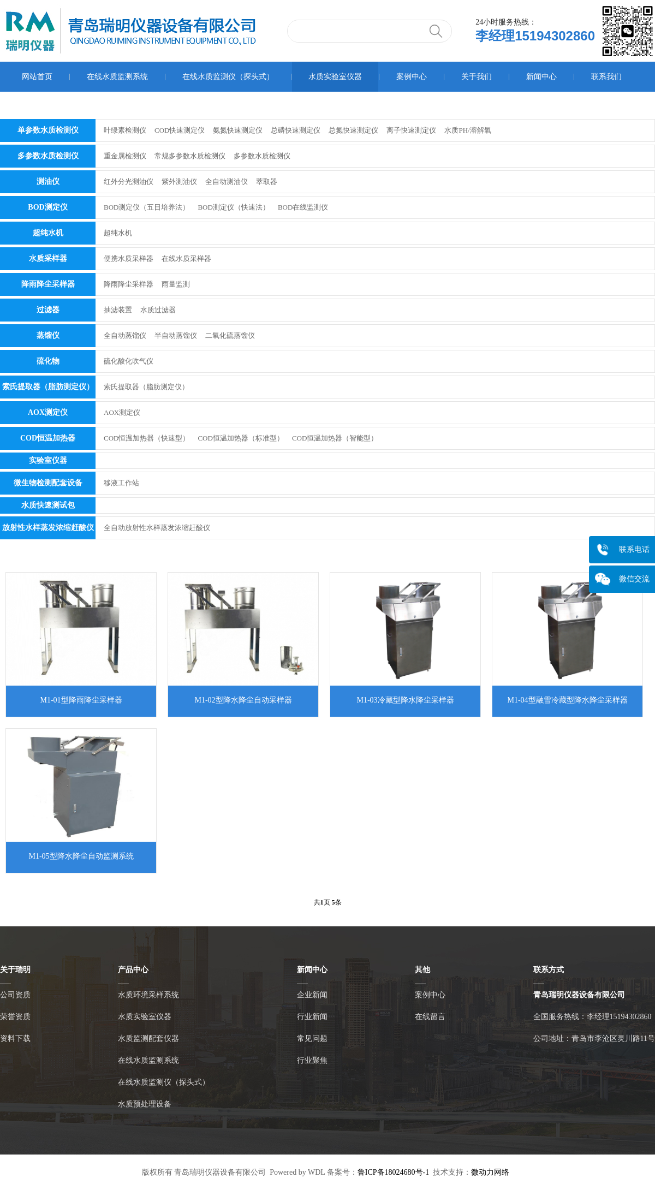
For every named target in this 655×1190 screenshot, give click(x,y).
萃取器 (266, 181)
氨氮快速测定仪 (238, 130)
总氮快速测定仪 (353, 130)
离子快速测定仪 (411, 130)
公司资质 (15, 995)
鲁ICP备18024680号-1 (393, 1172)
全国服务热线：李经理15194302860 (592, 1017)
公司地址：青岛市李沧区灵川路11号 (594, 1038)
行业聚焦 (312, 1060)
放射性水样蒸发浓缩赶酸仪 (48, 527)
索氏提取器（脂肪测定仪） (48, 387)
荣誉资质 (15, 1017)
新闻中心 (541, 77)
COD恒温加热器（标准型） (240, 438)
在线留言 (430, 1017)
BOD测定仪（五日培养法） (146, 207)
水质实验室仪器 (335, 77)
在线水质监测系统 (117, 77)
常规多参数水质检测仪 (189, 156)
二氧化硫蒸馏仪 (230, 335)
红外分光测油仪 (128, 181)
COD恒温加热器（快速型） (146, 438)
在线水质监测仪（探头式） (228, 77)
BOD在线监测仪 (303, 207)
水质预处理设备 (144, 1104)
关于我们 (476, 77)
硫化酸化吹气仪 (128, 361)
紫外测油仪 (179, 181)
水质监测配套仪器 (148, 1038)
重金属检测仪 (125, 156)
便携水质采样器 (128, 258)
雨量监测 (176, 284)
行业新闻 (312, 1017)
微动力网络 (490, 1172)
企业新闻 (312, 995)
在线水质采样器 (186, 258)
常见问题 (312, 1038)
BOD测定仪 (47, 207)
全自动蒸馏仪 (125, 335)
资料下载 (15, 1038)
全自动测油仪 (226, 181)
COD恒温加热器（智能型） (335, 438)
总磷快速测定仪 (295, 130)
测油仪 (48, 181)
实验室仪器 (48, 460)
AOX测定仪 (48, 412)
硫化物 (48, 361)
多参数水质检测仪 (48, 156)
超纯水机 (48, 233)
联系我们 (606, 77)
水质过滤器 (158, 310)
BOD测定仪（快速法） (233, 207)
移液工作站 (121, 483)
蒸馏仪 (48, 335)
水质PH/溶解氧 (467, 130)
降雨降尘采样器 (48, 284)
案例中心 (411, 77)
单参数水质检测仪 (48, 130)
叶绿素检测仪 (125, 130)
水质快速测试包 (48, 505)
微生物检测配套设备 (48, 483)
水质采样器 (48, 258)
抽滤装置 (118, 310)
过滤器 (48, 310)
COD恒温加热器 (47, 438)
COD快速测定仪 (179, 130)
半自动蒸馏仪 (175, 335)
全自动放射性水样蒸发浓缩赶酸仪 (157, 527)
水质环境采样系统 (148, 995)
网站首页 (37, 77)
